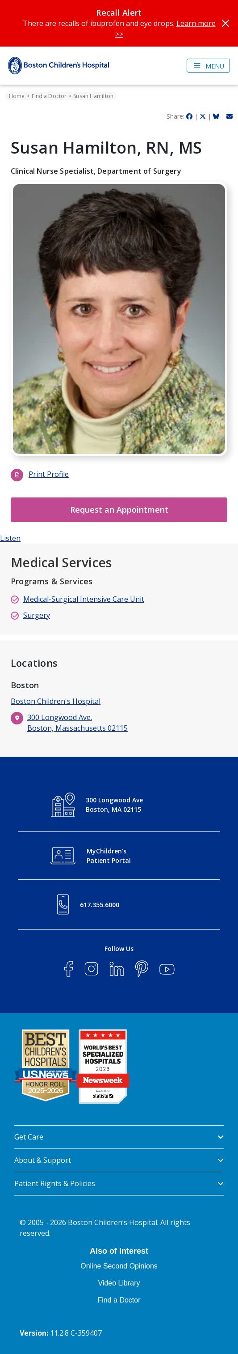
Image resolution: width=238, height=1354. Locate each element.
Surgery (36, 615)
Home (17, 96)
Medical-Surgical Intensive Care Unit (83, 599)
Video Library (119, 1283)
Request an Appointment (119, 509)
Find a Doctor (49, 96)
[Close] (225, 23)
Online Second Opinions (119, 1266)
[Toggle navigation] (208, 66)
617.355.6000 (99, 904)
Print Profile (49, 474)
